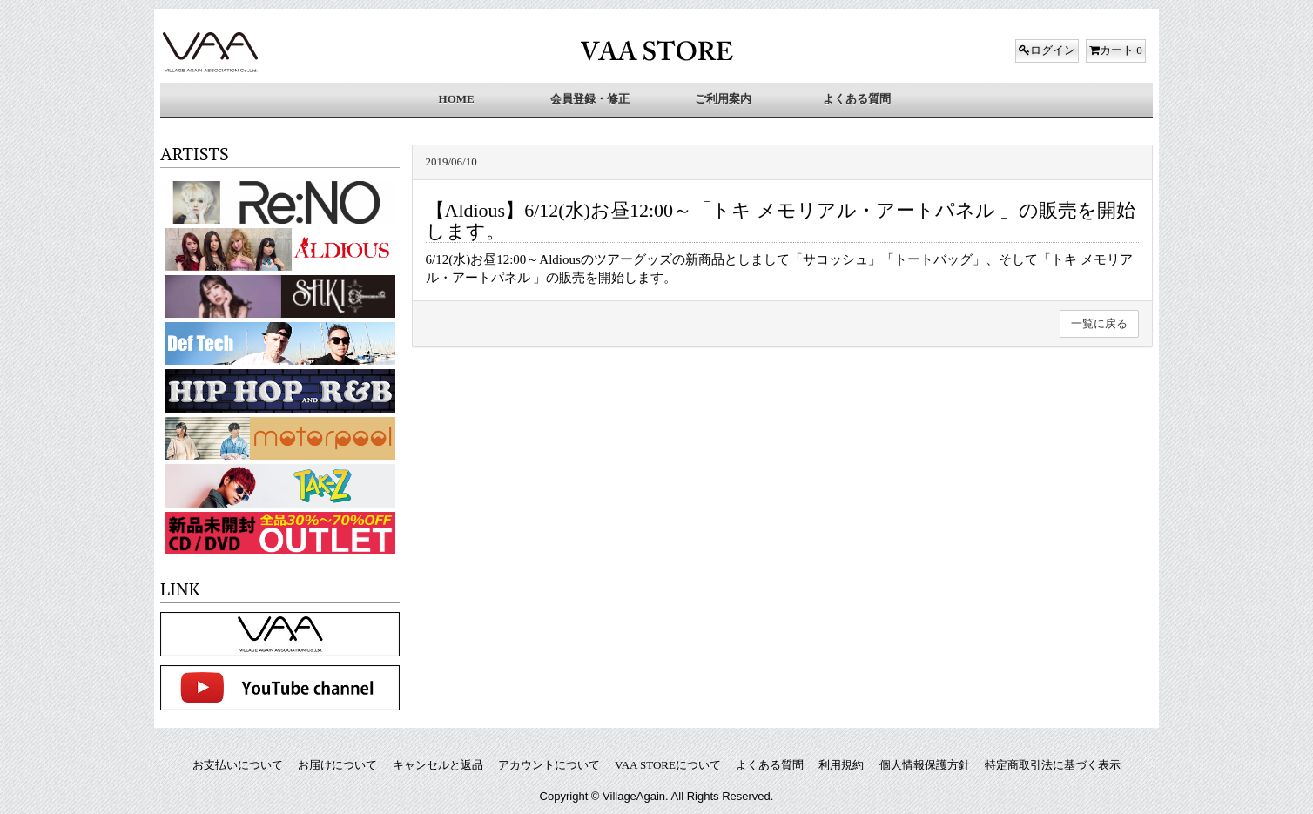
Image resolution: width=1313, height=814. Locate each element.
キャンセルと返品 (438, 764)
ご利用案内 (723, 98)
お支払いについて (237, 764)
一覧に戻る (1099, 323)
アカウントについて (549, 764)
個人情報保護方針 (924, 764)
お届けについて (337, 764)
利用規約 (841, 764)
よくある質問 (857, 98)
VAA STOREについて (668, 764)
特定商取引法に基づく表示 (1053, 764)
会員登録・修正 (590, 98)
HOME (457, 98)
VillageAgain (634, 796)
